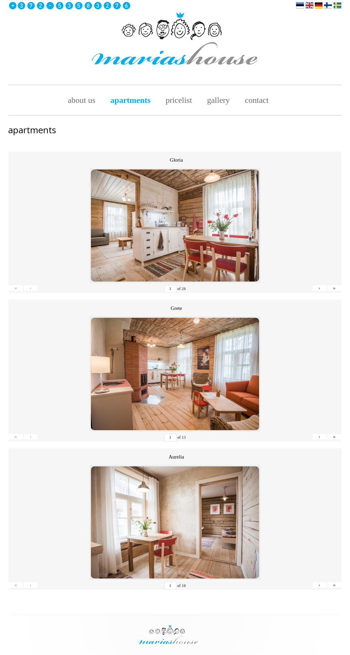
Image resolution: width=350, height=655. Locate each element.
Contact (256, 100)
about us (81, 100)
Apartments (130, 100)
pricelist (178, 100)
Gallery (218, 100)
